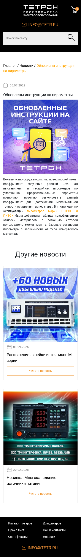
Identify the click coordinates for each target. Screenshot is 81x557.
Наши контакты (54, 530)
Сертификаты (18, 536)
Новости (26, 66)
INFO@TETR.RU (43, 24)
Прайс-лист (16, 530)
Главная (9, 66)
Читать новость (40, 370)
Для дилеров (52, 523)
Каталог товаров (20, 523)
